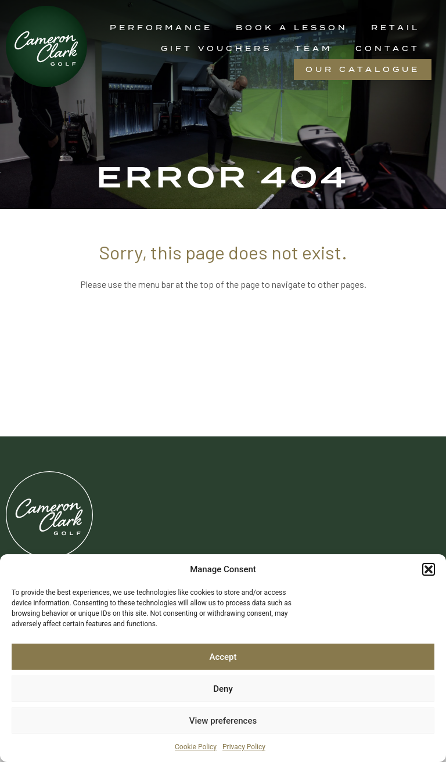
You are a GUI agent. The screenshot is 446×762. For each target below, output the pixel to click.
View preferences (223, 721)
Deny (223, 689)
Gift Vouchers (216, 48)
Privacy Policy (243, 747)
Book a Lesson (292, 27)
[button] (428, 569)
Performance (161, 27)
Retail (395, 27)
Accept (222, 657)
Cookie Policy (196, 747)
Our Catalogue (362, 69)
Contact (387, 48)
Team (313, 48)
